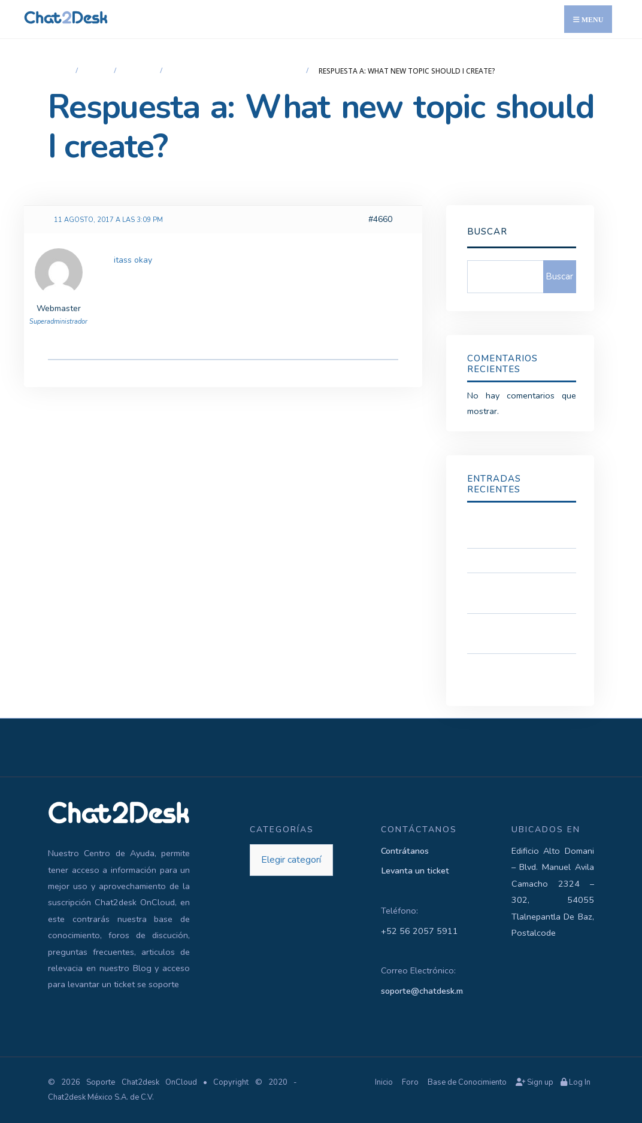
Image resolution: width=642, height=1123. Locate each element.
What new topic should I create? (236, 71)
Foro (98, 71)
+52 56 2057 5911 (419, 931)
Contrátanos (405, 851)
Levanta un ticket (415, 871)
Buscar (487, 232)
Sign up (534, 1082)
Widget (140, 71)
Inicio (58, 71)
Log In (575, 1082)
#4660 (380, 219)
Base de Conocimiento (467, 1082)
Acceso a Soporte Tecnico (518, 560)
